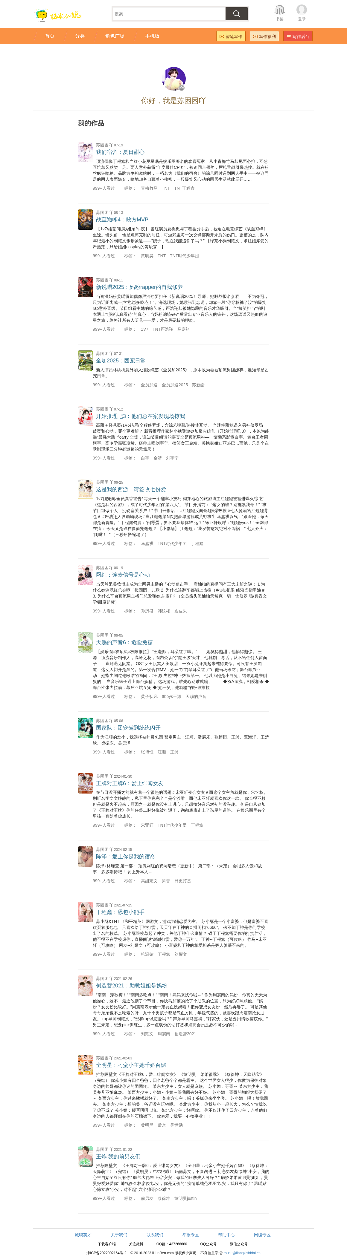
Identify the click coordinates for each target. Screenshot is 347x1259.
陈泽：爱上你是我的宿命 (125, 857)
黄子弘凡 (149, 696)
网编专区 (262, 1234)
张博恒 (147, 752)
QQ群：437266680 (171, 1244)
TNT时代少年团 (184, 255)
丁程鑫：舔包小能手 (120, 912)
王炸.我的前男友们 (118, 1157)
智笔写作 (231, 36)
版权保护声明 (185, 1253)
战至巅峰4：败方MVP (122, 220)
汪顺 (162, 752)
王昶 (174, 752)
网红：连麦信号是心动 (123, 575)
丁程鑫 (197, 543)
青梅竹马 (149, 188)
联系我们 (155, 1234)
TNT (166, 188)
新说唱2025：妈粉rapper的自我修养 (139, 287)
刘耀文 (180, 954)
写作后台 (298, 36)
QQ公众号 (208, 1244)
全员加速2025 (175, 384)
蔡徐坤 (164, 1198)
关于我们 (119, 1234)
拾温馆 (147, 954)
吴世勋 (176, 1125)
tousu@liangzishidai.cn (242, 1253)
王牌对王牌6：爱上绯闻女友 (130, 783)
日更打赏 (182, 880)
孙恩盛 (147, 611)
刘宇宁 (172, 458)
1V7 (144, 329)
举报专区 (190, 1234)
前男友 (147, 1198)
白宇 (145, 458)
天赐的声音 (195, 696)
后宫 (162, 1125)
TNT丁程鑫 (184, 188)
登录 (302, 19)
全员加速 (149, 384)
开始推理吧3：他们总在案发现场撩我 (140, 416)
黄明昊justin (185, 1198)
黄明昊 (147, 255)
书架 (280, 19)
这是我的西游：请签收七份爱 (131, 489)
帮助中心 (226, 1234)
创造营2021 (185, 1033)
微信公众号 (239, 1244)
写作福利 (264, 36)
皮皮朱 (180, 611)
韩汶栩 (164, 611)
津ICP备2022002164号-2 (106, 1253)
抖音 (166, 880)
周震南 (164, 1033)
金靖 (157, 458)
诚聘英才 (83, 1234)
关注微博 (136, 1244)
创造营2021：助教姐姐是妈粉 (131, 986)
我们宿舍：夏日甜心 (120, 152)
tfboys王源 (171, 696)
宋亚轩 (147, 825)
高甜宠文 (149, 880)
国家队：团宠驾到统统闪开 (128, 728)
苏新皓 (198, 384)
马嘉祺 (183, 329)
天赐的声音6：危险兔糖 (124, 642)
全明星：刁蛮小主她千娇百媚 (131, 1065)
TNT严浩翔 (163, 329)
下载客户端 (107, 1244)
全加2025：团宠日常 (121, 361)
